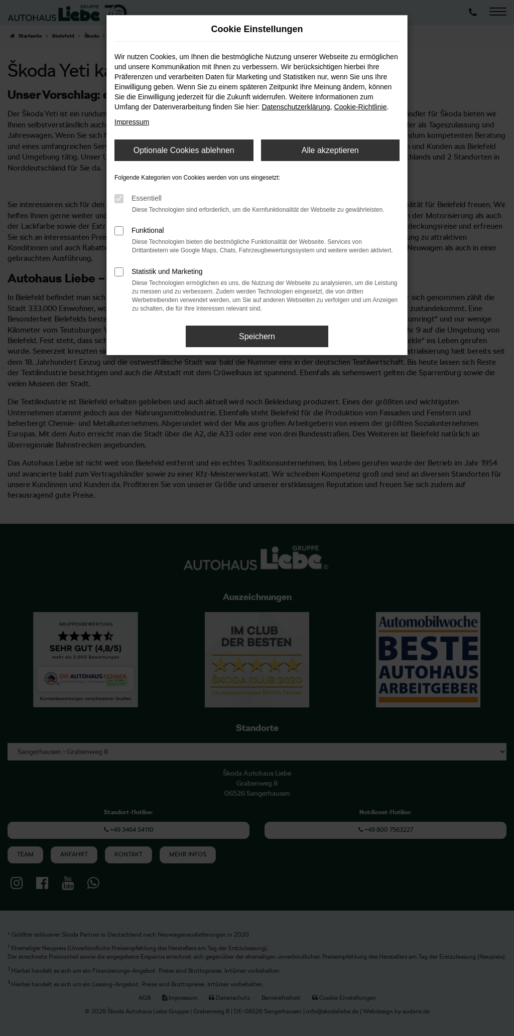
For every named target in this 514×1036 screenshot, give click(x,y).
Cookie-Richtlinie (360, 107)
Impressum (131, 122)
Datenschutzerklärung (296, 107)
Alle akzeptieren (330, 150)
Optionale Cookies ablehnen (184, 150)
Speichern (257, 336)
